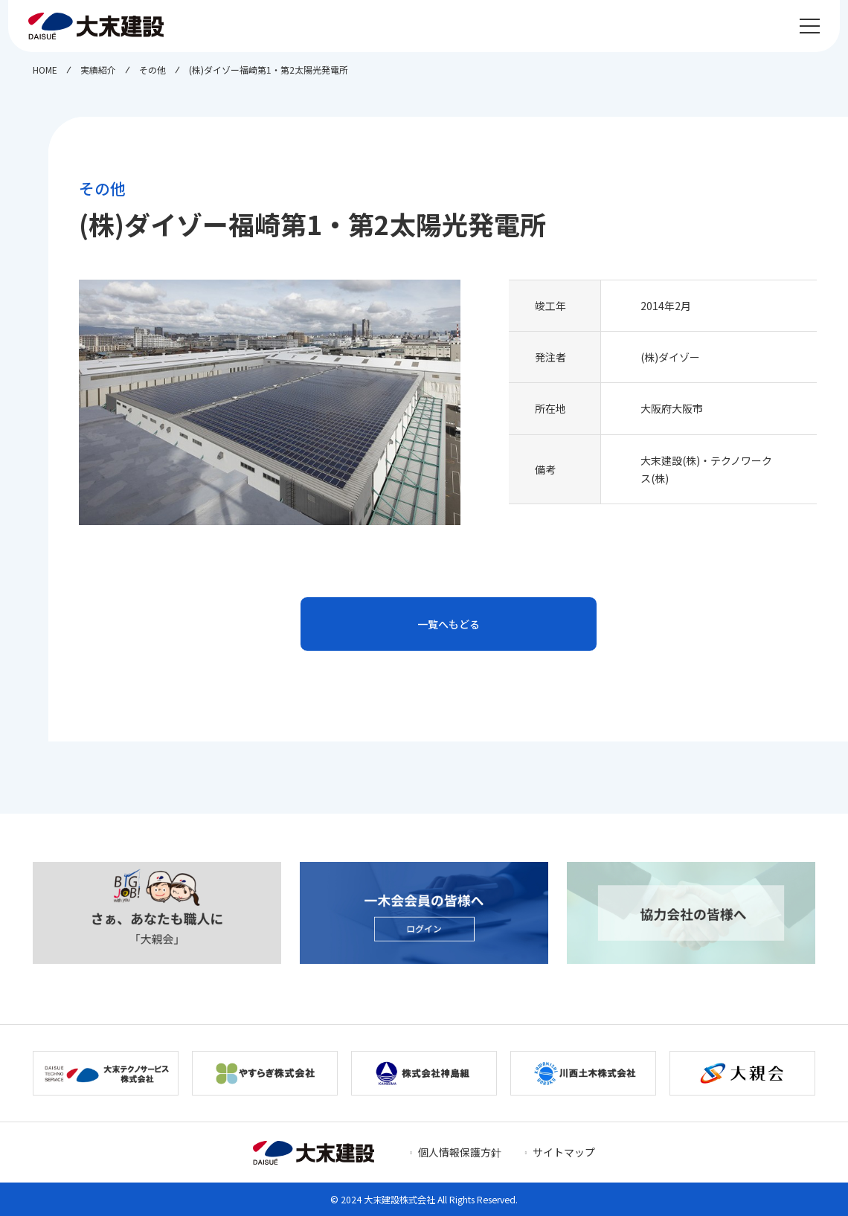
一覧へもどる (448, 624)
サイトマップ (564, 1152)
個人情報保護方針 (459, 1152)
